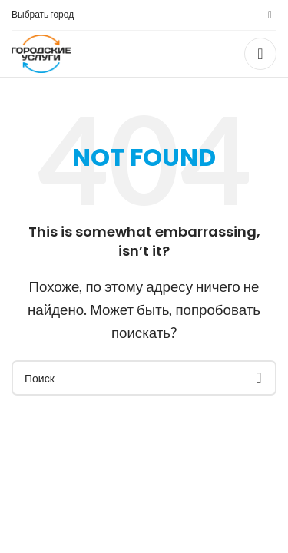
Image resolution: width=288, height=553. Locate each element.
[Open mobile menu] (260, 53)
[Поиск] (144, 378)
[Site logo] (41, 52)
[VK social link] (269, 15)
